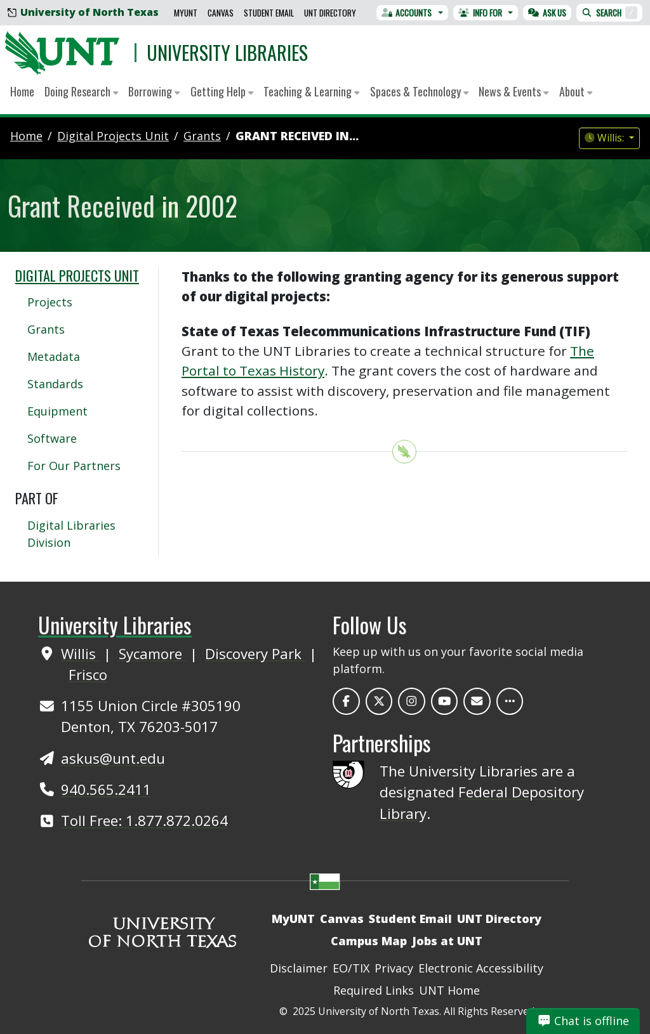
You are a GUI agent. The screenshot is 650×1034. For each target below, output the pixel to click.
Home (22, 91)
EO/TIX (351, 968)
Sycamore (152, 653)
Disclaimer (299, 968)
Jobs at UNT (447, 940)
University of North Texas (83, 12)
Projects (49, 302)
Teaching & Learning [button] (311, 91)
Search (609, 12)
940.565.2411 (106, 789)
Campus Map (369, 940)
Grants (46, 329)
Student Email (269, 12)
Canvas (221, 12)
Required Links (373, 990)
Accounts (406, 12)
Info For (480, 12)
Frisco (88, 674)
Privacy (394, 968)
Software (52, 438)
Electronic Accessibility (480, 968)
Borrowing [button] (154, 91)
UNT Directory (330, 12)
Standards (55, 383)
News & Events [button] (513, 91)
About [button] (575, 91)
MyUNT (185, 12)
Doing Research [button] (81, 91)
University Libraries (227, 52)
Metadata (53, 356)
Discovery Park (255, 653)
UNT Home (449, 990)
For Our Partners (74, 465)
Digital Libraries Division (71, 534)
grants (202, 135)
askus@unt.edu (113, 758)
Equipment (57, 411)
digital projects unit (113, 135)
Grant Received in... (297, 135)
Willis (80, 653)
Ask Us (547, 12)
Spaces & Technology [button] (419, 91)
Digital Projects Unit (77, 275)
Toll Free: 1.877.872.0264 (144, 820)
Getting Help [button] (221, 91)
